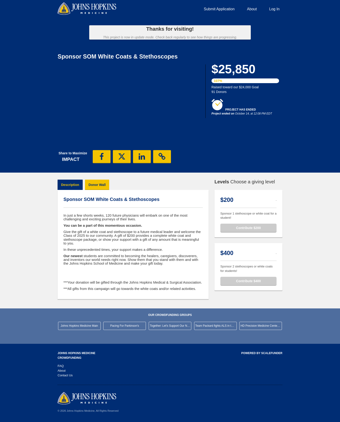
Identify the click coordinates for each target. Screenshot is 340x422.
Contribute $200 (248, 228)
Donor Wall (97, 185)
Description (70, 185)
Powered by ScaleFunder (261, 353)
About (252, 9)
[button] (102, 156)
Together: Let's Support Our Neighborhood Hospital (170, 325)
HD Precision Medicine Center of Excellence (261, 325)
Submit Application (219, 9)
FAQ (61, 366)
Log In (274, 9)
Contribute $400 (248, 281)
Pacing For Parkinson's (124, 325)
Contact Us (65, 375)
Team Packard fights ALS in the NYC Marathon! (216, 325)
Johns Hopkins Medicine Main (79, 325)
